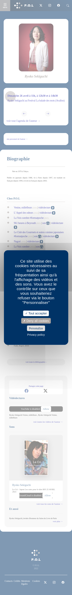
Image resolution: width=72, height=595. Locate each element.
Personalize (36, 328)
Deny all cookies (36, 320)
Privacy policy (36, 334)
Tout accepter (36, 313)
